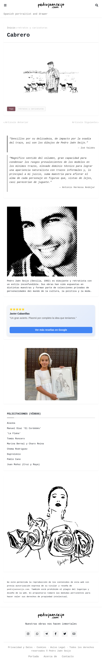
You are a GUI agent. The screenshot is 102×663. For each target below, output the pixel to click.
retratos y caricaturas (32, 28)
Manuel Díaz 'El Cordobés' (24, 428)
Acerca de (50, 656)
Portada (33, 656)
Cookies (41, 647)
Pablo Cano (14, 459)
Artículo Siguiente (84, 122)
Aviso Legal (57, 647)
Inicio (11, 28)
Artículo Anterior (17, 122)
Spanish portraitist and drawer (25, 14)
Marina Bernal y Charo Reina (25, 443)
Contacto (68, 656)
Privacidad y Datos (20, 647)
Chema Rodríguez (17, 449)
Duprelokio (14, 454)
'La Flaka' (14, 433)
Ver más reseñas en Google (51, 329)
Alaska (11, 423)
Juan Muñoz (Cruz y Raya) (23, 464)
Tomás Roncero (16, 438)
